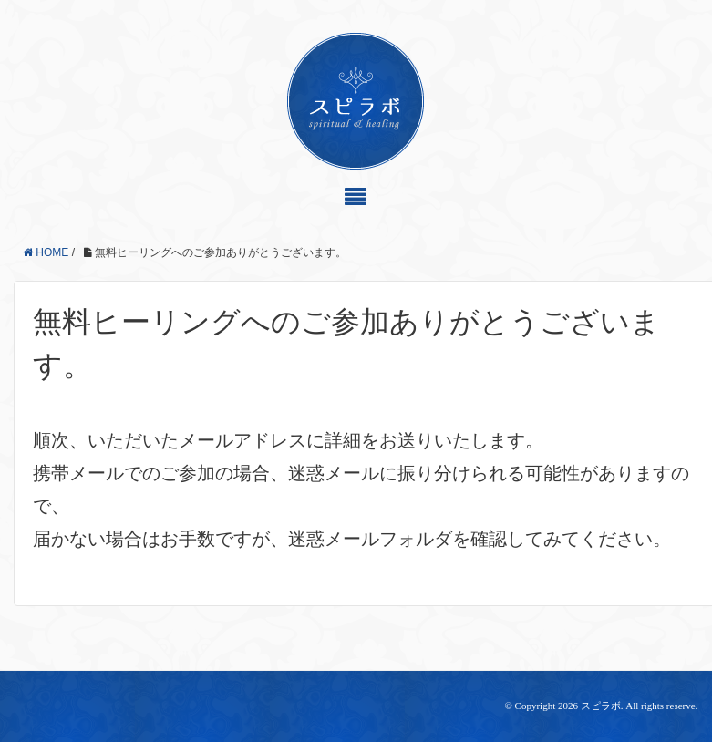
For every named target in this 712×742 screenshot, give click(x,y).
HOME (45, 252)
